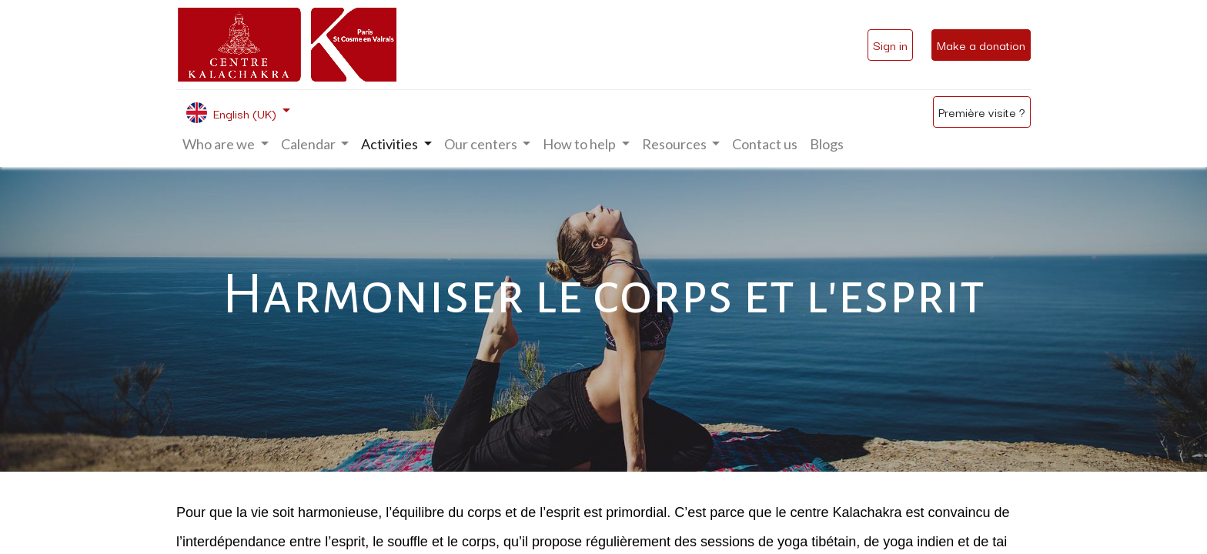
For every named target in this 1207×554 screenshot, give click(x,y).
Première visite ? (981, 111)
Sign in (890, 44)
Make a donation (981, 44)
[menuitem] (765, 144)
